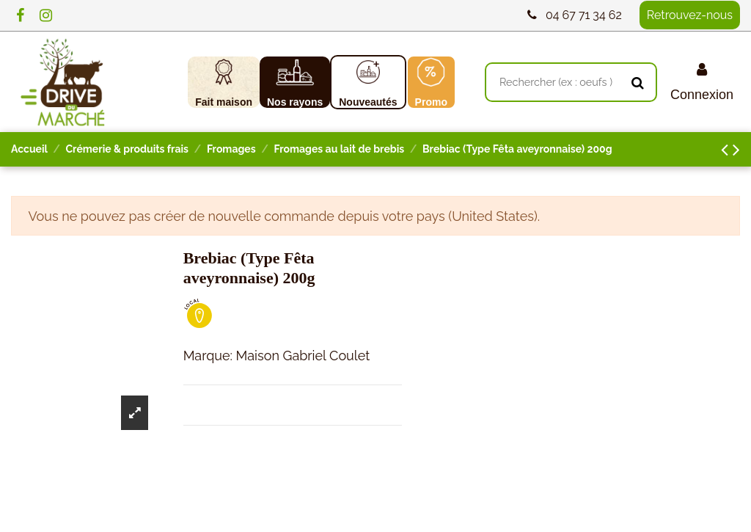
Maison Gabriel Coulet (303, 355)
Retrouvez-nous (690, 15)
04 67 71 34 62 (584, 15)
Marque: (207, 355)
